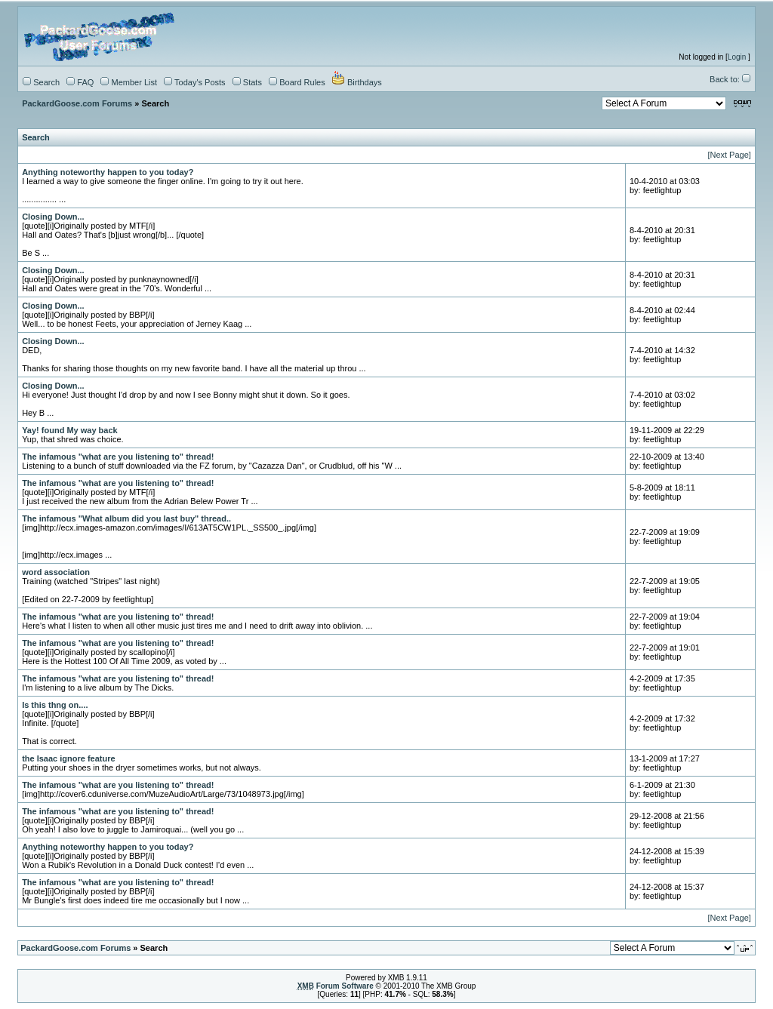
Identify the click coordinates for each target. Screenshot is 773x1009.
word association (56, 572)
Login (737, 57)
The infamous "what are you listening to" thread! (118, 456)
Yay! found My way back (70, 430)
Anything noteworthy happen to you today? (107, 172)
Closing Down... (53, 216)
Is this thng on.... (55, 704)
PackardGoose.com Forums (77, 103)
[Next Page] (728, 154)
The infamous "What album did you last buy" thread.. (126, 518)
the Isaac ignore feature (68, 758)
